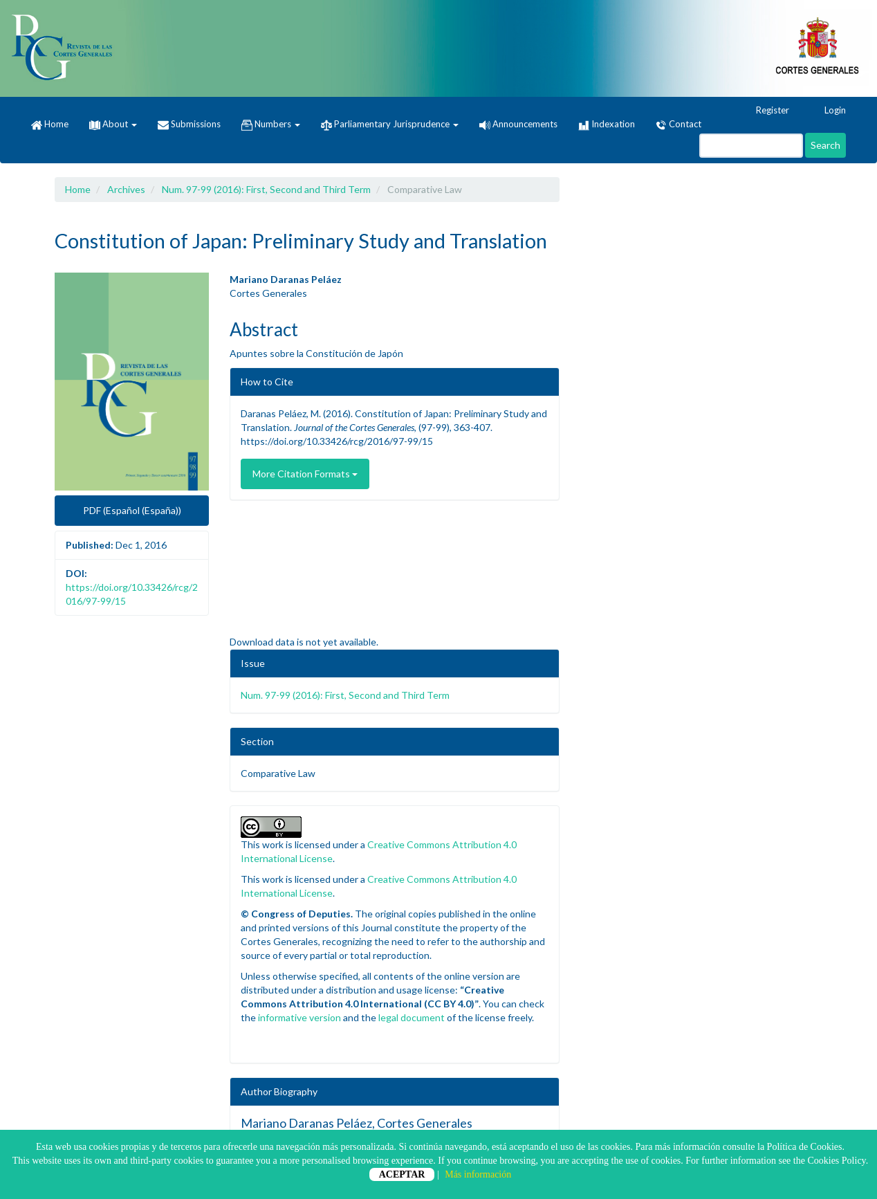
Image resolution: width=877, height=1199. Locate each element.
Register (766, 110)
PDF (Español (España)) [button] (132, 510)
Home (49, 124)
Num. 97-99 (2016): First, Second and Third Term (266, 189)
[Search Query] (751, 146)
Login (828, 110)
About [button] (113, 123)
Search (825, 145)
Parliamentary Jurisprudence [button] (390, 124)
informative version (299, 1017)
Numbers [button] (270, 124)
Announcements (518, 123)
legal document (411, 1017)
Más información (478, 1174)
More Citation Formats (305, 473)
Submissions (189, 124)
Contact (678, 124)
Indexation (606, 124)
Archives (126, 189)
